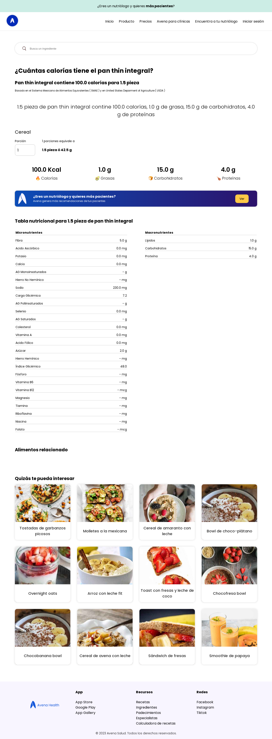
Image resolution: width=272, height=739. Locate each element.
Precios (145, 21)
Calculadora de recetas (156, 723)
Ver (241, 199)
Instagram (205, 707)
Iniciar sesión (253, 21)
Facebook (205, 702)
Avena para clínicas (173, 21)
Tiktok (202, 712)
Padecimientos (148, 712)
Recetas (143, 702)
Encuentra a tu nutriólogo (216, 21)
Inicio (109, 21)
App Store (83, 702)
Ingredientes (146, 707)
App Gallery (85, 712)
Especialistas (146, 718)
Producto (126, 21)
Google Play (85, 707)
